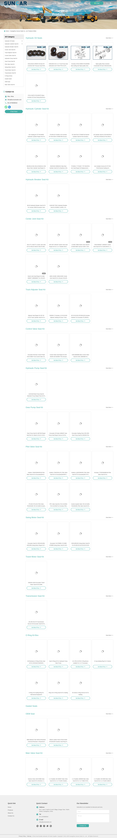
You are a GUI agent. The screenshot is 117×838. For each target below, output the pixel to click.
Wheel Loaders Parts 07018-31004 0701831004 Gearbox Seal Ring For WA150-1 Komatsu (58, 741)
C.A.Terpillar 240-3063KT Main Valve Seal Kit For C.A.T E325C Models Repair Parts (58, 780)
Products (10, 810)
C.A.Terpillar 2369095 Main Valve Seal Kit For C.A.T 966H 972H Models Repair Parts (80, 780)
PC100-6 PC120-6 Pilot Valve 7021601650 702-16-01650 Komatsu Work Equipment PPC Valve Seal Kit (36, 506)
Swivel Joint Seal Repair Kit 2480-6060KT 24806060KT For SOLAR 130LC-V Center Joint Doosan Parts (36, 278)
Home (54, 3)
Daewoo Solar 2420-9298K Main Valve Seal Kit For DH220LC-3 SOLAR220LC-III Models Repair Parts (36, 780)
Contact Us (11, 816)
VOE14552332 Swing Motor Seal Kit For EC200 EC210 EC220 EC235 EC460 (80, 545)
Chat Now (13, 111)
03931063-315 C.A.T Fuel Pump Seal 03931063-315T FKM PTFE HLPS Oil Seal (58, 65)
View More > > (109, 38)
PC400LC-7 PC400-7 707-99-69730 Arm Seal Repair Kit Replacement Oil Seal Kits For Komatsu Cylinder (80, 168)
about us (61, 3)
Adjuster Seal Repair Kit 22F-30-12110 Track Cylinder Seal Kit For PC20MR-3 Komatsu (36, 317)
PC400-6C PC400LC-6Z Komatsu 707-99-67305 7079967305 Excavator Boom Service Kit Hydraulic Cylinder (58, 136)
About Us (10, 813)
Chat (96, 3)
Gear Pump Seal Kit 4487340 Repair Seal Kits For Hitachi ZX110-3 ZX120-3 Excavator (36, 435)
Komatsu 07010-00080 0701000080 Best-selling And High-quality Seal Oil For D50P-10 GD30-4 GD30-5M (80, 65)
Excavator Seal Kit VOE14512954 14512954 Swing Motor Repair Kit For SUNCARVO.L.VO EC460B (36, 545)
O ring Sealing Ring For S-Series (102, 661)
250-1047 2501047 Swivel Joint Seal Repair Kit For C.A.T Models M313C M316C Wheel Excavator (58, 246)
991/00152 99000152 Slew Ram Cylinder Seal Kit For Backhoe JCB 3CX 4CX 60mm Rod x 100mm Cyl (58, 168)
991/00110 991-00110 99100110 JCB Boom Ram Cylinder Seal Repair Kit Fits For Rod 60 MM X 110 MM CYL (36, 168)
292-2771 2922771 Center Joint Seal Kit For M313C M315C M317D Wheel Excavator (36, 246)
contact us (78, 3)
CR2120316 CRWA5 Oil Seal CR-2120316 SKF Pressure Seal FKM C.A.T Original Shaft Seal (36, 65)
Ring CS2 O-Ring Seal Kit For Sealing (58, 692)
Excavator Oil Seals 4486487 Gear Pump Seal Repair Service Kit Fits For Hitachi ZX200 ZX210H (58, 435)
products (69, 3)
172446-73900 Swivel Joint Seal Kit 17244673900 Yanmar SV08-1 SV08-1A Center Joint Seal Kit (80, 246)
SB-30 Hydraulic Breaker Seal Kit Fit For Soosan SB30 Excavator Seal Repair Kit (36, 207)
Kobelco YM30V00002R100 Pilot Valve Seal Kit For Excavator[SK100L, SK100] (36, 474)
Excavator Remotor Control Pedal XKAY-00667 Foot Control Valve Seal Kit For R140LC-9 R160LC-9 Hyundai (36, 356)
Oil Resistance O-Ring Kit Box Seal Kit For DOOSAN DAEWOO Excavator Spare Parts (36, 663)
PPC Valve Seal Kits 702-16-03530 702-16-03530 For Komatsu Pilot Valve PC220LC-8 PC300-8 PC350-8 (58, 506)
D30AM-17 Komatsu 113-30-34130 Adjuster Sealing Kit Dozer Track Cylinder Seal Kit (58, 317)
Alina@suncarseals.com (14, 99)
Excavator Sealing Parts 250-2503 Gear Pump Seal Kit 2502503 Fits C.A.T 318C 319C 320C (80, 435)
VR (85, 3)
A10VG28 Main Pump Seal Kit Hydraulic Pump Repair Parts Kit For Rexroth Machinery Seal (36, 396)
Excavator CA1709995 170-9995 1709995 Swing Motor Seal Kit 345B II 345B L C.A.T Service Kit (58, 545)
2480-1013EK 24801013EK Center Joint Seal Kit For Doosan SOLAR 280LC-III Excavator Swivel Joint (58, 278)
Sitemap (29, 836)
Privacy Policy (22, 836)
